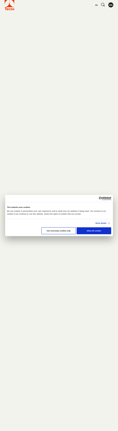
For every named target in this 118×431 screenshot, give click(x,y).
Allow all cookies (94, 231)
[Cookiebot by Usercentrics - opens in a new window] (100, 198)
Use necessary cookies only (59, 231)
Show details (100, 223)
